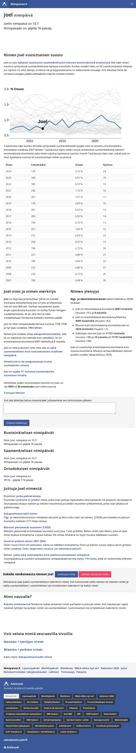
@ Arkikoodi (11, 747)
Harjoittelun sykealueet (18, 726)
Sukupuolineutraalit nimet (20, 513)
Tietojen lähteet (14, 393)
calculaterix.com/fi (15, 740)
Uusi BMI (68, 714)
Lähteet (54, 672)
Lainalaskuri (12, 708)
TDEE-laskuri (92, 714)
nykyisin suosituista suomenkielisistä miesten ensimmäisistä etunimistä (64, 62)
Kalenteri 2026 (110, 668)
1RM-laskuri (32, 720)
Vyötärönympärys (52, 720)
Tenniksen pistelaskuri (107, 726)
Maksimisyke (121, 720)
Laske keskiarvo (68, 731)
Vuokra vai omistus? (54, 708)
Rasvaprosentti (101, 720)
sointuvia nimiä (66, 574)
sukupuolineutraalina (46, 334)
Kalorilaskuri (110, 714)
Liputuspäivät (31, 668)
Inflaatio (73, 708)
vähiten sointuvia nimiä (94, 574)
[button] (132, 4)
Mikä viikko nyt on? (87, 668)
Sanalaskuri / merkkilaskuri (41, 731)
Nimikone (66, 668)
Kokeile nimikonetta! (17, 604)
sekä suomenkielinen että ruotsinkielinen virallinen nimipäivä (33, 351)
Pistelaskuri (89, 708)
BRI (79, 714)
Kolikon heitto (83, 726)
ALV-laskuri (32, 702)
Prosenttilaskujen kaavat (100, 702)
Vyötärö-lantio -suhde (78, 720)
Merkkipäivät (50, 668)
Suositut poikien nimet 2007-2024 (24, 541)
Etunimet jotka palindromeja (22, 496)
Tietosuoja (68, 672)
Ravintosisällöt (13, 720)
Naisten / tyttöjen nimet (24, 642)
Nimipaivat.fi (19, 4)
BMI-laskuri (52, 714)
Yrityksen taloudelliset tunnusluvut (24, 714)
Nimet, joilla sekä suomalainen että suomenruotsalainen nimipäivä (46, 555)
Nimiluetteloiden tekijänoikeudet (25, 672)
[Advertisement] (68, 41)
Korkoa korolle (31, 708)
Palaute (81, 672)
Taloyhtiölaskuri (52, 702)
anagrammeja (34, 361)
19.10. (7, 480)
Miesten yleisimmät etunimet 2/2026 (27, 527)
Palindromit (65, 726)
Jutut (124, 668)
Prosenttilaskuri (73, 702)
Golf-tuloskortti (14, 731)
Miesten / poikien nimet (23, 649)
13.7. (36, 23)
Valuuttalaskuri (14, 702)
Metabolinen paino (44, 726)
